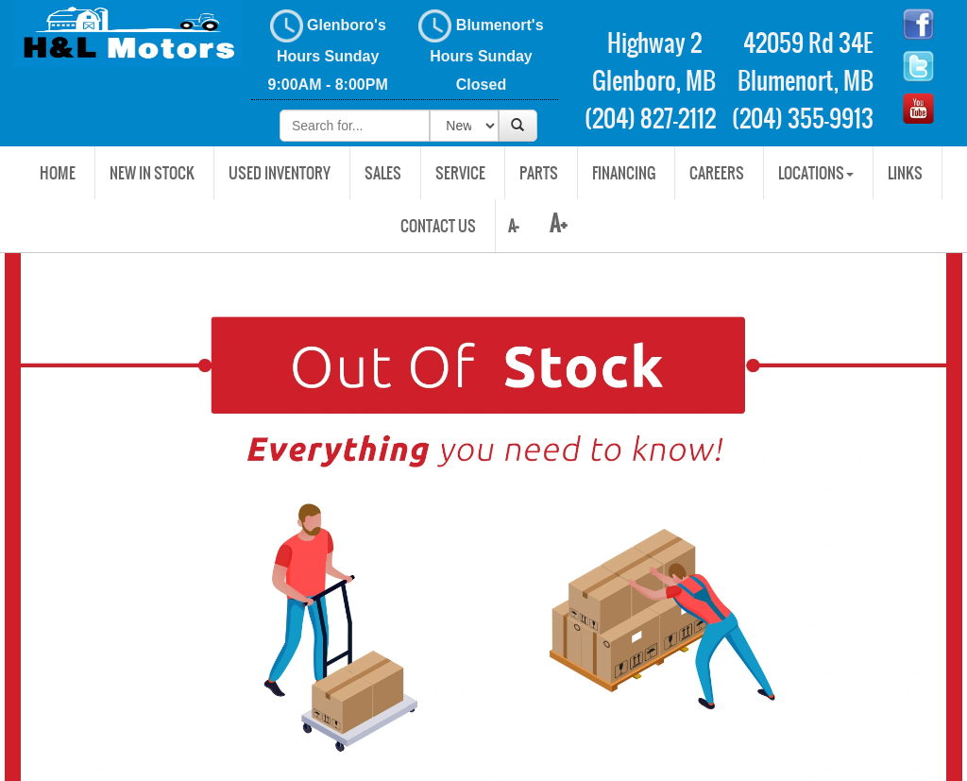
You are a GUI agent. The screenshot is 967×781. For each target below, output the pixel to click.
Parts (538, 172)
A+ (559, 223)
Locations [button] (816, 172)
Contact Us (438, 225)
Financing (623, 172)
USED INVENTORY (280, 172)
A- (511, 225)
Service (460, 172)
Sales (383, 172)
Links (905, 172)
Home (58, 172)
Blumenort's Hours (480, 51)
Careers (716, 172)
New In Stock (152, 172)
